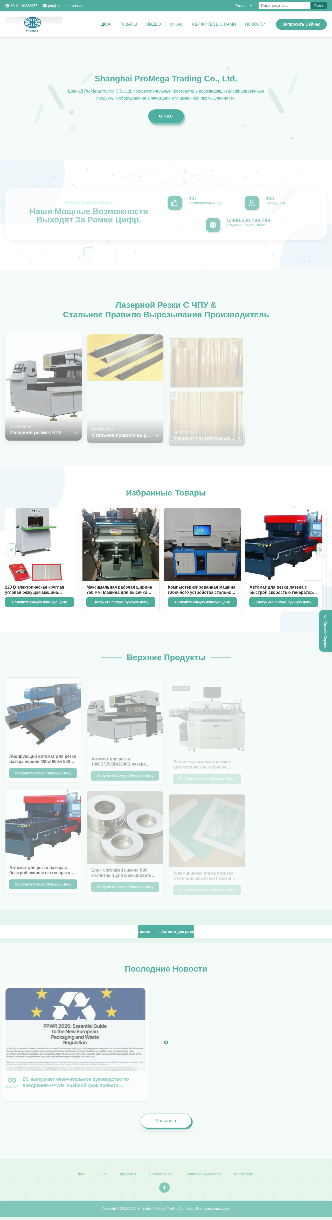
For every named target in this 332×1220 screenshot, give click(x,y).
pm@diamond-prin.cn (65, 6)
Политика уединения (203, 1177)
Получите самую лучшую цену (114, 602)
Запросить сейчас (301, 24)
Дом (106, 24)
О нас (176, 24)
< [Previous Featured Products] (11, 549)
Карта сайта (244, 1177)
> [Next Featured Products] (320, 549)
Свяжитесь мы (161, 1177)
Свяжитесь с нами (214, 24)
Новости (255, 24)
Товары (128, 24)
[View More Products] (31, 931)
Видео (153, 24)
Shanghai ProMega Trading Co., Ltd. (164, 1211)
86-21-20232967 (24, 6)
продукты (128, 1177)
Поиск (318, 6)
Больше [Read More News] (168, 1123)
